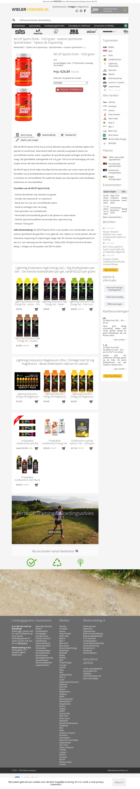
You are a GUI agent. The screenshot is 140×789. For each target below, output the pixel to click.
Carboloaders (42, 631)
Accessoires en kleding (104, 26)
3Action (109, 102)
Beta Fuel (110, 131)
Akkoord (119, 782)
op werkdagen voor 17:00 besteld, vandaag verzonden (73, 64)
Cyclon (62, 667)
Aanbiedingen (19, 26)
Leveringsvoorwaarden (93, 643)
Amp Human (111, 114)
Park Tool (63, 716)
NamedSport (65, 701)
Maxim (109, 74)
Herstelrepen (42, 655)
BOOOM (109, 143)
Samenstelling (46, 135)
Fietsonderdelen (43, 645)
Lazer (61, 679)
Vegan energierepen (112, 178)
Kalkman (63, 684)
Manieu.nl (124, 770)
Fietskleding (41, 641)
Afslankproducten (44, 626)
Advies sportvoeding (114, 297)
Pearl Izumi (64, 718)
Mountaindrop (112, 78)
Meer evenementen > (113, 217)
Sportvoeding (34, 26)
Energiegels (41, 633)
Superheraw (111, 86)
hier (20, 631)
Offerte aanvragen (114, 304)
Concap (62, 665)
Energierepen (42, 636)
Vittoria (62, 754)
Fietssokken (41, 648)
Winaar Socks (65, 762)
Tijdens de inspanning (36, 47)
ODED (62, 711)
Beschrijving (24, 135)
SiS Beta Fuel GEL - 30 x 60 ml (113, 321)
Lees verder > (120, 340)
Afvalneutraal (89, 626)
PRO (61, 728)
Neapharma (64, 704)
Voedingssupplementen (54, 26)
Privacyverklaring (91, 645)
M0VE (61, 696)
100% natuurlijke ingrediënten (113, 158)
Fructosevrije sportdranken (112, 164)
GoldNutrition (112, 59)
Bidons (39, 628)
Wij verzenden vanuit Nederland (55, 551)
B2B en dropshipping (93, 633)
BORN (108, 47)
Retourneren (89, 648)
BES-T (108, 126)
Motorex (63, 694)
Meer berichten (111, 270)
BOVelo (62, 658)
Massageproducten (44, 658)
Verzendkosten (90, 653)
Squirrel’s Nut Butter (68, 740)
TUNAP (62, 750)
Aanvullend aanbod (90, 661)
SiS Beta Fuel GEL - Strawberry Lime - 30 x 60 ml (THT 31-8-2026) (113, 349)
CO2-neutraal (89, 638)
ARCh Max (110, 118)
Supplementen (42, 665)
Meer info (55, 532)
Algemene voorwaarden (89, 629)
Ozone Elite (64, 713)
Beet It (108, 122)
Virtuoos (63, 757)
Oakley (62, 708)
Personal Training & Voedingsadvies (115, 288)
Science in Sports (113, 82)
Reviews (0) (68, 135)
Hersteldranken (43, 653)
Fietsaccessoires (43, 638)
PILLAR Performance (68, 723)
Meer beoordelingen (112, 376)
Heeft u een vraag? (27, 140)
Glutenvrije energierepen (112, 171)
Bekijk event (124, 199)
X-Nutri (62, 764)
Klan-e (62, 677)
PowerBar (63, 725)
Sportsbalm (64, 738)
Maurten (109, 70)
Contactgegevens (23, 620)
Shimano (63, 735)
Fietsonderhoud (43, 643)
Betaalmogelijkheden (93, 636)
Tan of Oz (63, 745)
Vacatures (87, 650)
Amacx (109, 110)
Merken (64, 620)
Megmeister (64, 691)
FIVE (61, 672)
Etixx (108, 55)
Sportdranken (55, 47)
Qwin (61, 730)
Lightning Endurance (111, 64)
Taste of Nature (66, 747)
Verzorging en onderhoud (79, 26)
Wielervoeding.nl (94, 620)
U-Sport (62, 752)
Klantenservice (59, 6)
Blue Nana (110, 135)
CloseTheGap (65, 662)
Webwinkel (19, 47)
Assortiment (43, 620)
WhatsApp (22, 643)
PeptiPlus (63, 721)
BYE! (107, 51)
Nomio (62, 706)
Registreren (83, 6)
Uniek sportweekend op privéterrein (92, 669)
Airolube (109, 106)
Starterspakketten (44, 662)
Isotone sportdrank (73, 47)
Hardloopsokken (43, 650)
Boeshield (63, 650)
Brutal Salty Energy (114, 139)
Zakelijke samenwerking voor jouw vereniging (92, 676)
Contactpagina (90, 641)
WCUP (62, 759)
